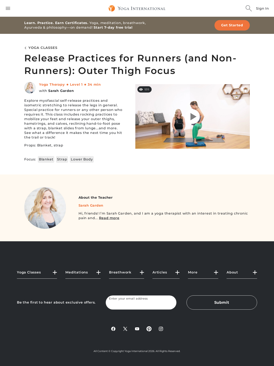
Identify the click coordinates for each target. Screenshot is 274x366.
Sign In (262, 8)
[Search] (249, 8)
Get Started (232, 25)
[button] (37, 274)
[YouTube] (137, 330)
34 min (94, 84)
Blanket (46, 159)
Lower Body (82, 159)
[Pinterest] (149, 330)
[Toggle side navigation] (8, 8)
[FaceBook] (113, 330)
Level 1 (76, 84)
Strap (62, 159)
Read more (109, 218)
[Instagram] (161, 330)
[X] (125, 330)
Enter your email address (128, 298)
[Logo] (137, 8)
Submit (221, 302)
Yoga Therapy (52, 84)
